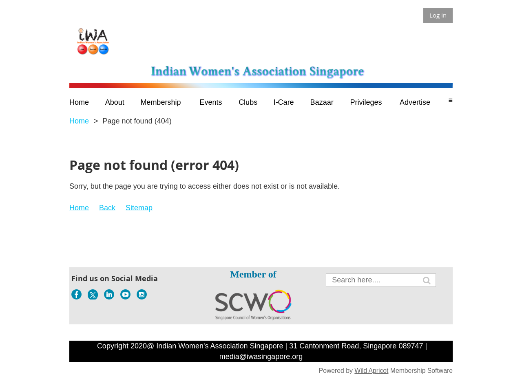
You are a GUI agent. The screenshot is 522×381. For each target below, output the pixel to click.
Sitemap (139, 208)
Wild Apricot (371, 370)
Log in (438, 15)
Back (107, 208)
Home (79, 121)
